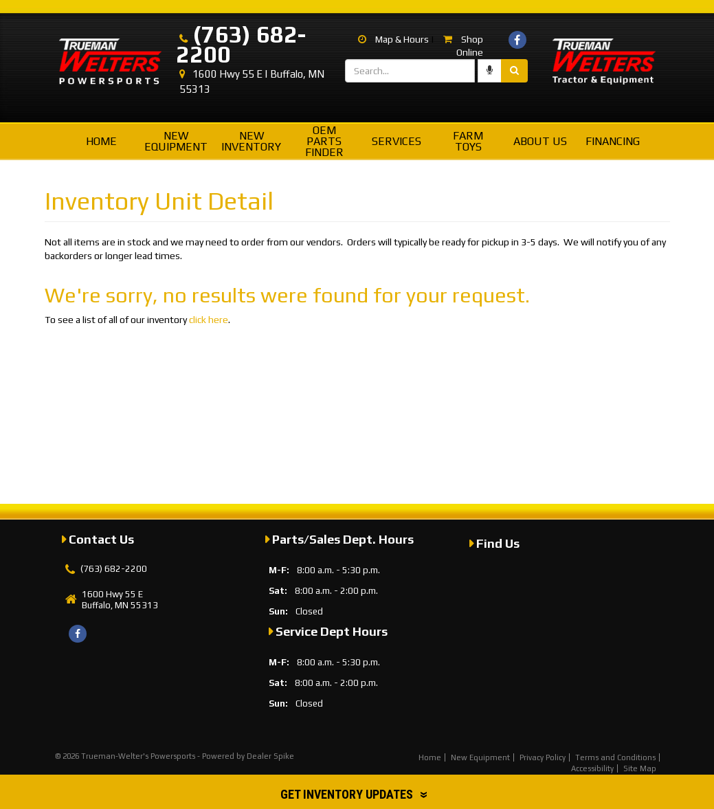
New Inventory (251, 141)
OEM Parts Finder (324, 141)
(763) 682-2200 (241, 44)
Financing (612, 141)
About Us (540, 141)
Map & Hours (393, 39)
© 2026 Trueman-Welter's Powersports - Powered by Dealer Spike (174, 756)
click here (208, 319)
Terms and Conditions (615, 757)
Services (396, 141)
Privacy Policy (543, 757)
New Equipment (176, 141)
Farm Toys (468, 141)
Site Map (639, 768)
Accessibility (592, 768)
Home (101, 141)
